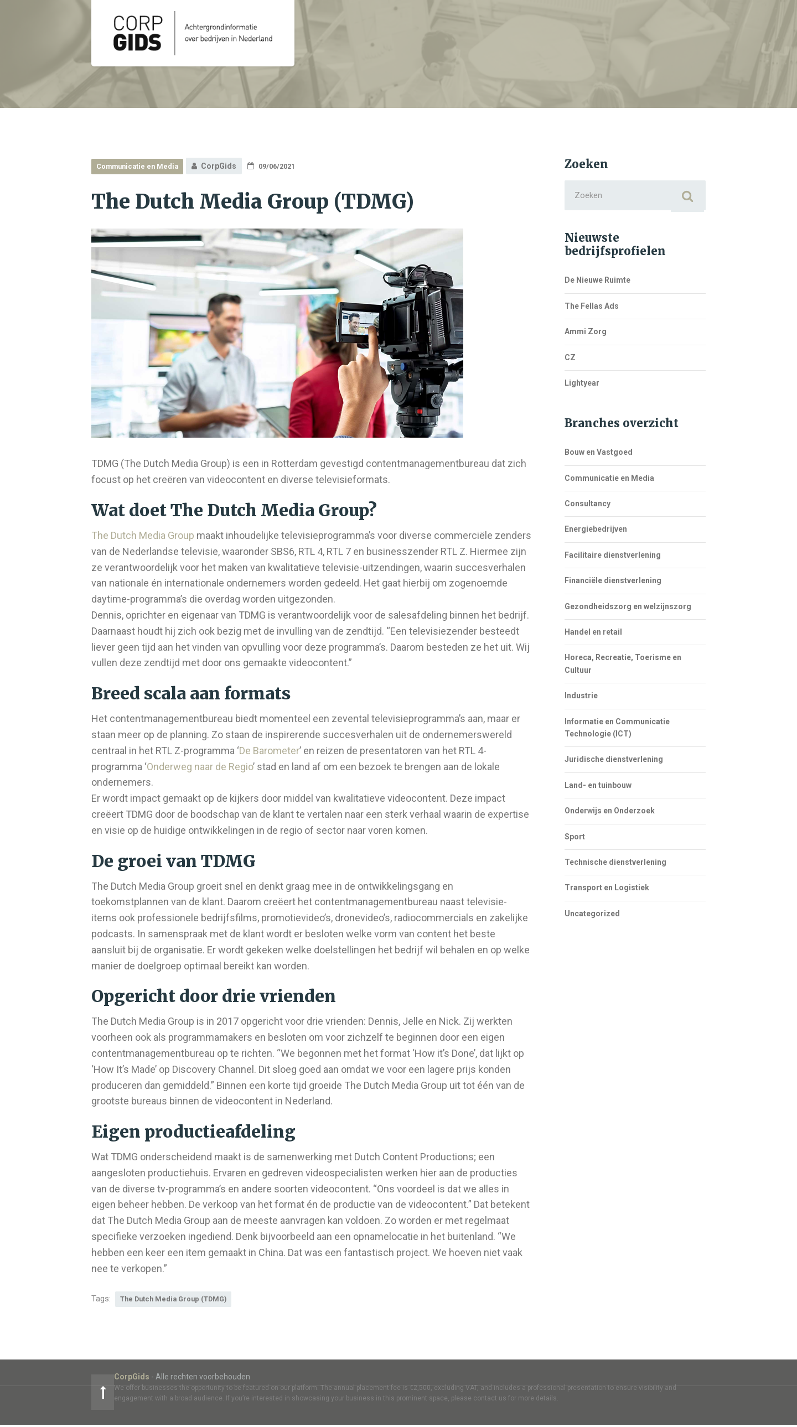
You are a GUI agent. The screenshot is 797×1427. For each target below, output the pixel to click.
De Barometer (269, 750)
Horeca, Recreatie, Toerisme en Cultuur (623, 666)
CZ (570, 360)
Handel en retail (593, 635)
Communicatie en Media (142, 166)
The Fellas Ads (592, 308)
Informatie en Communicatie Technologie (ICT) (617, 730)
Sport (575, 839)
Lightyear (582, 386)
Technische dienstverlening (615, 865)
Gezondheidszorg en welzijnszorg (628, 609)
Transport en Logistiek (607, 890)
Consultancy (587, 506)
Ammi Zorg (586, 334)
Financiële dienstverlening (613, 583)
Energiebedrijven (596, 532)
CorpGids (109, 1378)
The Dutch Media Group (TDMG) (180, 1299)
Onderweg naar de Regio (200, 766)
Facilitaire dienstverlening (613, 558)
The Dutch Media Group (142, 535)
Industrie (581, 698)
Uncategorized (592, 916)
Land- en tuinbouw (598, 787)
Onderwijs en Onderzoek (610, 814)
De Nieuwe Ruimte (597, 283)
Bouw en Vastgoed (599, 455)
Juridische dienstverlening (614, 762)
